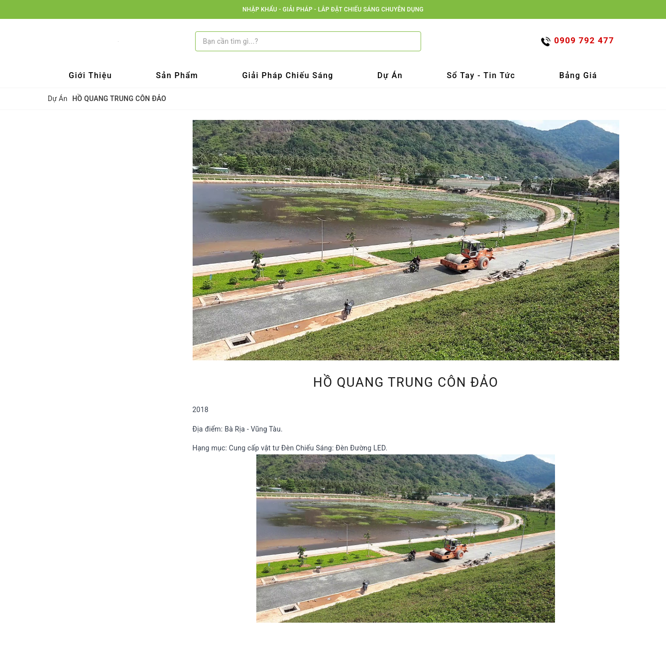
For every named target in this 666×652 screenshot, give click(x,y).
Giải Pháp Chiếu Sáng (287, 75)
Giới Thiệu (90, 75)
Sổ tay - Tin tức (480, 75)
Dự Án (390, 75)
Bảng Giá (578, 75)
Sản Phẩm (177, 75)
